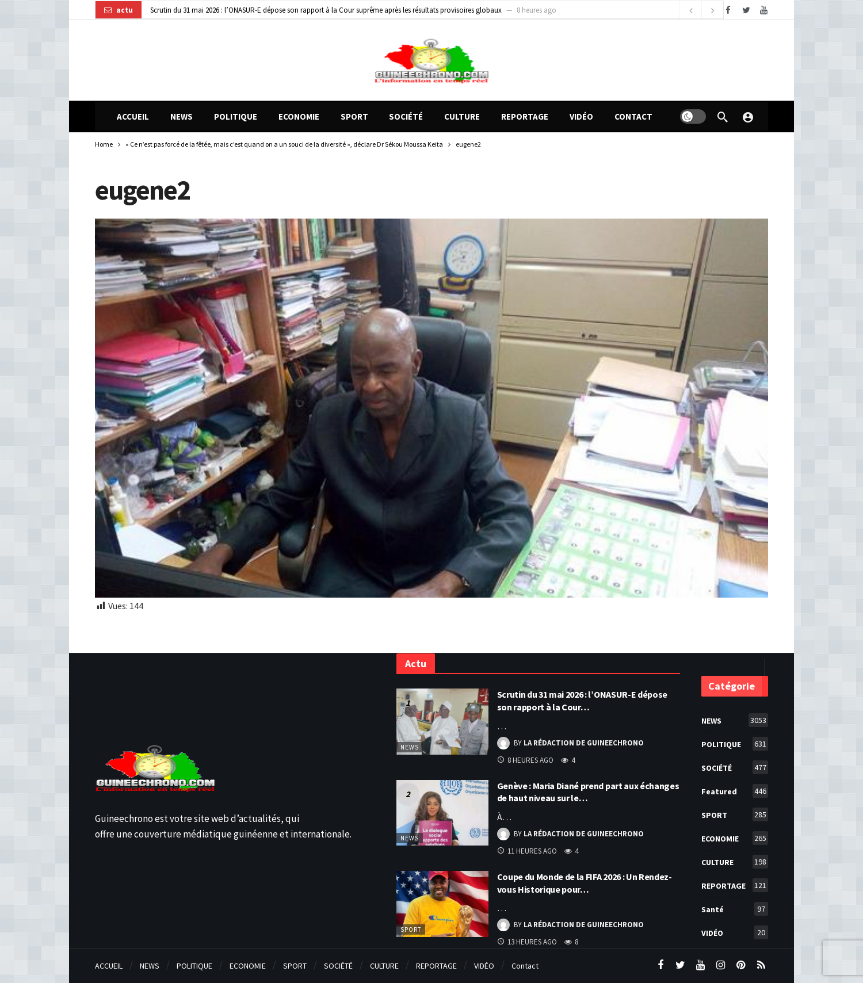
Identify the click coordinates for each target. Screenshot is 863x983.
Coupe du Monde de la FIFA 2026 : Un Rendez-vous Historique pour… (584, 883)
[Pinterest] (741, 965)
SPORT (410, 929)
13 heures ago (527, 942)
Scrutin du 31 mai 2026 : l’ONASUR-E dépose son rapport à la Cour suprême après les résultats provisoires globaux (326, 10)
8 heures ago (525, 760)
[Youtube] (764, 10)
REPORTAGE (734, 885)
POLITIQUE (734, 744)
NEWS (409, 747)
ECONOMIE (734, 838)
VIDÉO (734, 932)
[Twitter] (746, 10)
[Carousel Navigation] (701, 10)
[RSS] (761, 965)
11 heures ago (527, 851)
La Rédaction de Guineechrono (584, 743)
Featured (734, 791)
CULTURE (734, 862)
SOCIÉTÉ (734, 767)
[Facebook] (728, 10)
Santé (734, 909)
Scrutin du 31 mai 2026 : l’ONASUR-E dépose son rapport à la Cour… (582, 701)
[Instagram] (720, 965)
